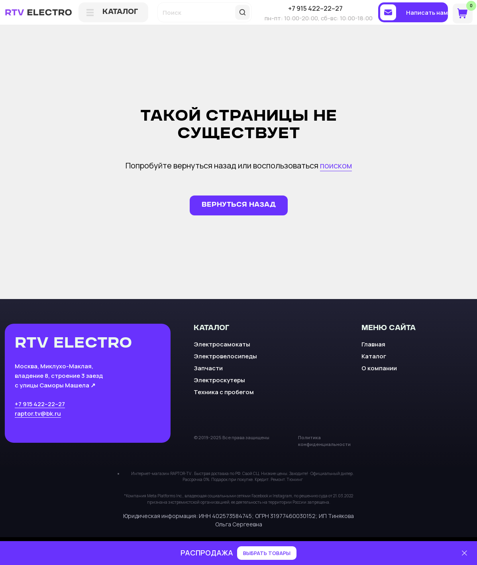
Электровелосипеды (225, 356)
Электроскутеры (219, 380)
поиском (336, 165)
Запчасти (208, 368)
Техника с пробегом (224, 392)
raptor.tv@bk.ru (38, 413)
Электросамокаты (222, 344)
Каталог (373, 356)
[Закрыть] (464, 553)
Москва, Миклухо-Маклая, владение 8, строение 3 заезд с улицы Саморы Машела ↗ (59, 375)
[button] (413, 12)
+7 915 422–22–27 (40, 404)
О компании (379, 368)
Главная (373, 344)
